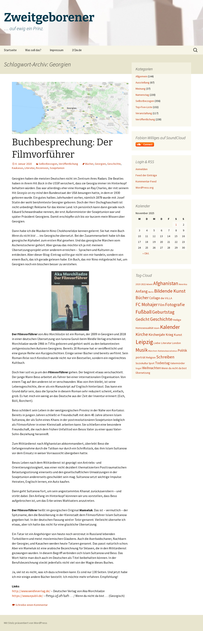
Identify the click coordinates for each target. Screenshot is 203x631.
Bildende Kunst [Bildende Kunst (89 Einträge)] (170, 291)
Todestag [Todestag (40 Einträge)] (162, 363)
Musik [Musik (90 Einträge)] (142, 350)
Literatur (29, 168)
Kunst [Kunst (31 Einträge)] (178, 335)
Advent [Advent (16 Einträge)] (149, 284)
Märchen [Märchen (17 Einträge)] (152, 350)
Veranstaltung (144, 113)
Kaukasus (17, 168)
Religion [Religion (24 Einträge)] (151, 357)
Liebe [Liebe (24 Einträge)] (157, 343)
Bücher (89, 164)
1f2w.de (77, 50)
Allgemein (141, 76)
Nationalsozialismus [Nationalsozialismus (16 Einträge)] (167, 350)
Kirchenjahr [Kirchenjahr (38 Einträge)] (156, 334)
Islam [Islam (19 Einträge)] (157, 328)
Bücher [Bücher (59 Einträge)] (142, 297)
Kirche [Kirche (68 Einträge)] (142, 334)
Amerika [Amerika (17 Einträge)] (183, 284)
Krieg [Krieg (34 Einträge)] (169, 334)
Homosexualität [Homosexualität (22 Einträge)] (144, 328)
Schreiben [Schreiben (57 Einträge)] (165, 357)
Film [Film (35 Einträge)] (161, 305)
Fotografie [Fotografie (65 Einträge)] (175, 304)
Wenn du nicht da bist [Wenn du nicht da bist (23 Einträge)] (174, 368)
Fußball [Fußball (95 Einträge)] (143, 312)
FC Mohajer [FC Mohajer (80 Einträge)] (147, 304)
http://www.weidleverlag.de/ (31, 591)
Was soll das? (33, 50)
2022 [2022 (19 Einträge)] (143, 284)
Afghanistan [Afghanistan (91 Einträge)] (165, 283)
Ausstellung (142, 82)
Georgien (100, 164)
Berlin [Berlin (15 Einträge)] (151, 292)
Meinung (141, 88)
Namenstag (142, 95)
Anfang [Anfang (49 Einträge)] (142, 291)
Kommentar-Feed (146, 181)
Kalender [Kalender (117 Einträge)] (170, 327)
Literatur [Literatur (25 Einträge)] (166, 343)
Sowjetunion (57, 168)
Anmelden (141, 169)
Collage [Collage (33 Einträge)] (154, 298)
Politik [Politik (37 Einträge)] (182, 350)
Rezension (42, 168)
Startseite (10, 50)
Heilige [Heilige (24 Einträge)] (177, 320)
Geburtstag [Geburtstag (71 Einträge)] (163, 312)
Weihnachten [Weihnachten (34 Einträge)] (151, 368)
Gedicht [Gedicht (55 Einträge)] (142, 319)
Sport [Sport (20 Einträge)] (151, 363)
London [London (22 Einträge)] (176, 343)
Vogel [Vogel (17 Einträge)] (139, 368)
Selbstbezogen (48, 164)
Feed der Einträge (146, 175)
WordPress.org (145, 187)
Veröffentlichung (68, 164)
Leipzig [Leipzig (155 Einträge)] (144, 342)
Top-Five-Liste (144, 107)
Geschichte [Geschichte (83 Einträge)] (161, 319)
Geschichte (114, 164)
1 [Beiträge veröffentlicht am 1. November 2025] (176, 224)
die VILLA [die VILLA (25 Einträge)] (166, 298)
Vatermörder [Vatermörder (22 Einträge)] (177, 363)
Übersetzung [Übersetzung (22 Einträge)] (143, 372)
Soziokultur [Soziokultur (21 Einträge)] (142, 363)
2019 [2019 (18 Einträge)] (138, 284)
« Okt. (146, 253)
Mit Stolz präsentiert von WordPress (25, 623)
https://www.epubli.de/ (27, 596)
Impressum (56, 50)
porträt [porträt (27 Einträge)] (141, 357)
